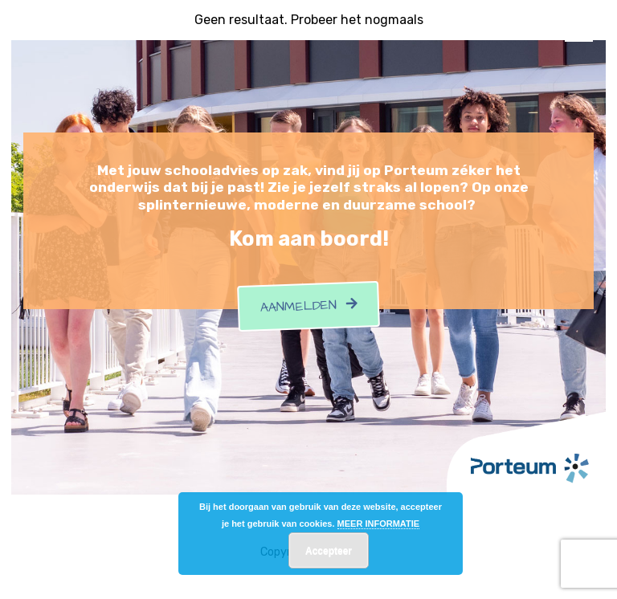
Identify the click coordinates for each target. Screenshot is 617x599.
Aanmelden (308, 306)
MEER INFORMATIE (378, 523)
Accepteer (328, 550)
